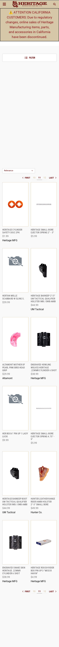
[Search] (54, 4)
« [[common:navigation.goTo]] (27, 178)
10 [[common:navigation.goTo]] (34, 177)
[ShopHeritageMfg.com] (30, 4)
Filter (29, 58)
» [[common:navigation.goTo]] (52, 178)
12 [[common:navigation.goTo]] (44, 177)
